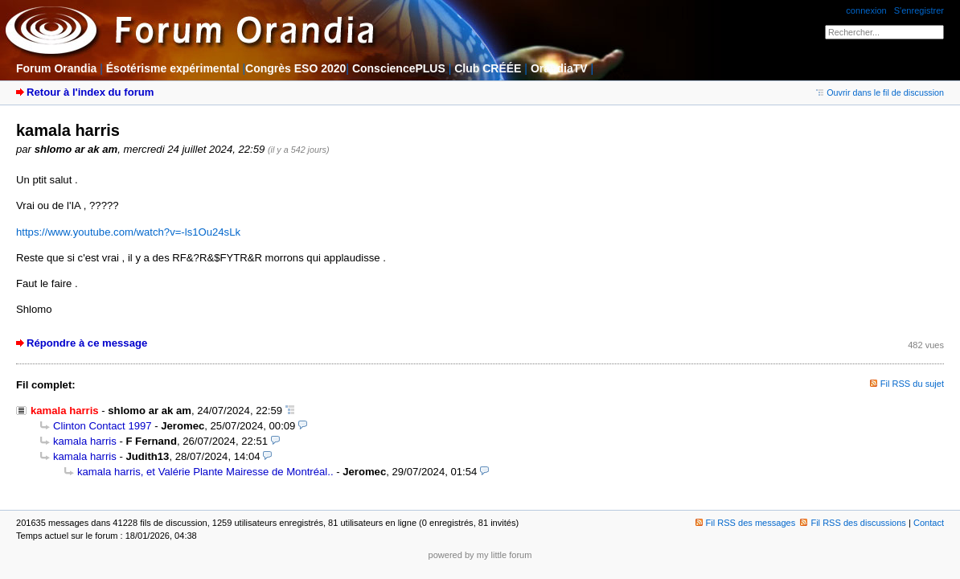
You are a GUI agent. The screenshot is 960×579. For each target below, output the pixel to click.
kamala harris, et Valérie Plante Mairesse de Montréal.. (205, 472)
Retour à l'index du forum (90, 92)
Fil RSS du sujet (912, 383)
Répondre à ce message (87, 343)
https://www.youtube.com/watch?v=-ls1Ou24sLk (128, 232)
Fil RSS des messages (745, 523)
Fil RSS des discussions (853, 523)
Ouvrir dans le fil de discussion (880, 92)
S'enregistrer (919, 10)
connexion (866, 10)
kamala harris (85, 441)
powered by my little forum (480, 555)
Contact (928, 523)
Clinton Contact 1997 (102, 426)
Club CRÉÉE (487, 68)
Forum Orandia (56, 68)
